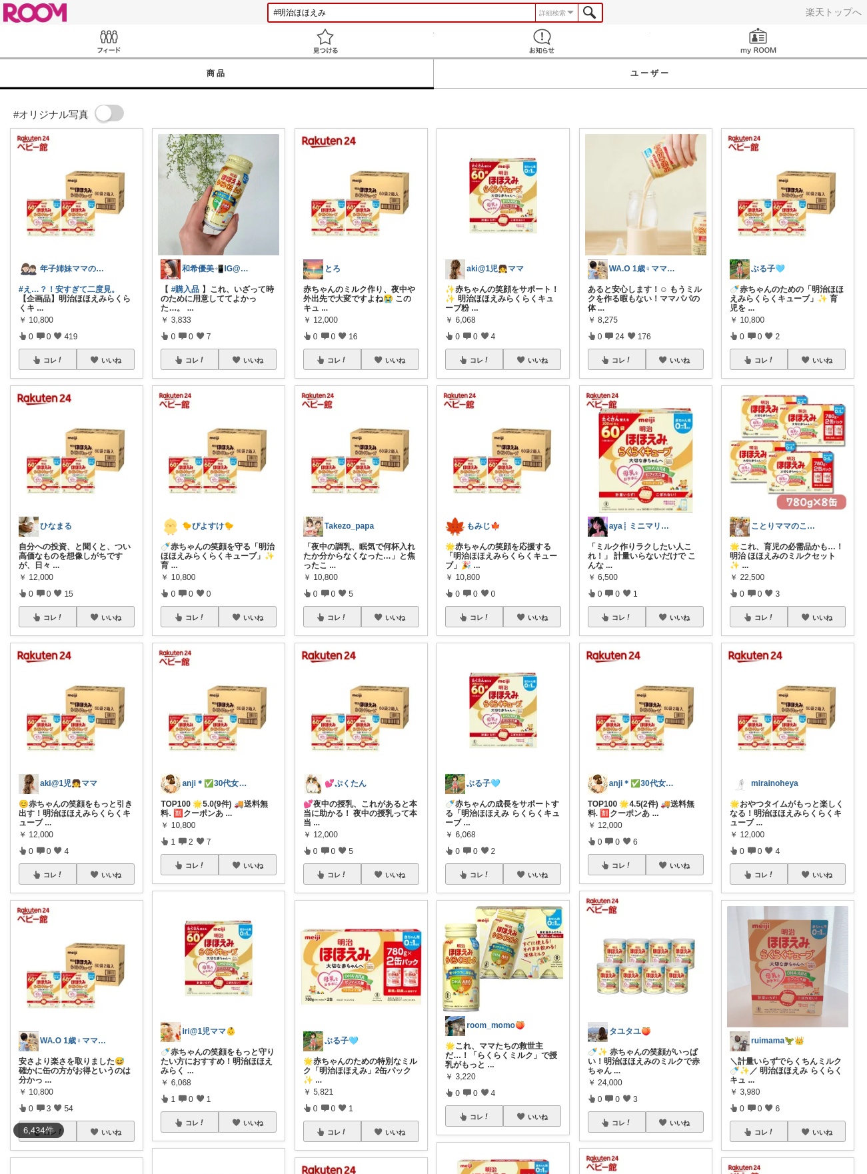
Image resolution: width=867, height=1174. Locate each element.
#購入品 (185, 289)
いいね (111, 360)
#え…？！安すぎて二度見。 (69, 289)
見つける (325, 41)
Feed (108, 41)
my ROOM (758, 41)
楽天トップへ (834, 12)
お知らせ (542, 41)
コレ (53, 360)
